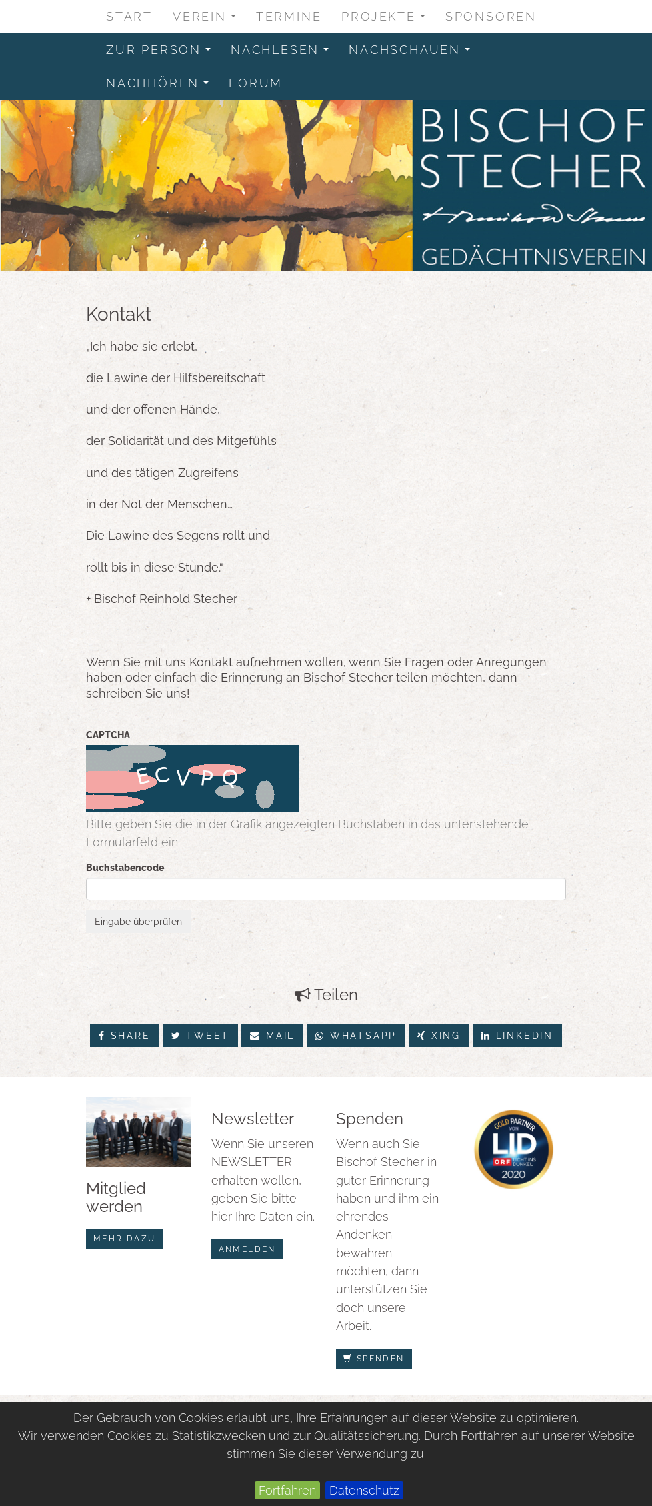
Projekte (387, 20)
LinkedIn (517, 1035)
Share (125, 1035)
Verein (209, 20)
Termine (289, 16)
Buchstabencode (125, 867)
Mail (272, 1035)
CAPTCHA (108, 735)
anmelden (247, 1249)
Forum (256, 83)
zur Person (162, 53)
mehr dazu (124, 1238)
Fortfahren (287, 1490)
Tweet (200, 1035)
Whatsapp (356, 1035)
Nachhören (162, 86)
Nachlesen (284, 53)
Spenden (374, 1358)
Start (129, 16)
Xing (439, 1035)
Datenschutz (364, 1490)
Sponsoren (491, 16)
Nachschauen (414, 53)
